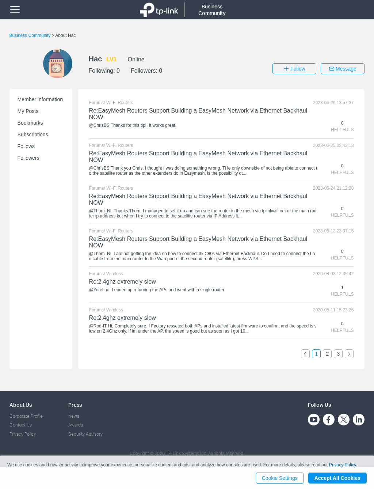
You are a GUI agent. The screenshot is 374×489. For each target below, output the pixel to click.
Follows (26, 146)
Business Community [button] (212, 9)
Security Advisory (85, 434)
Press (75, 405)
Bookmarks (30, 123)
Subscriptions (33, 134)
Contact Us (20, 425)
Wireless (114, 273)
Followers (28, 158)
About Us (20, 405)
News (73, 416)
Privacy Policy (22, 434)
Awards (75, 425)
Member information (40, 99)
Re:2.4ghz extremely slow (122, 281)
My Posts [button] (28, 111)
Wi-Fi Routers (119, 102)
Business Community (30, 35)
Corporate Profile (26, 416)
